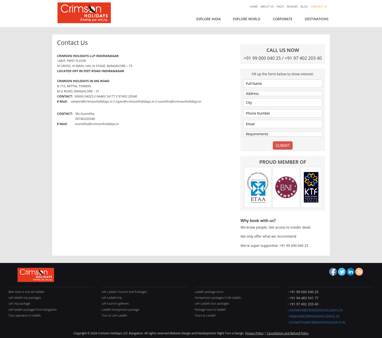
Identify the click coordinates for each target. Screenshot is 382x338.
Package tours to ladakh (210, 310)
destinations (316, 19)
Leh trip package (19, 303)
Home (254, 6)
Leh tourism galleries (115, 303)
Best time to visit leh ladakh (26, 292)
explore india (208, 19)
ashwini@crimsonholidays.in (316, 310)
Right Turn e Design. (231, 333)
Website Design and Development (193, 333)
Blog (304, 6)
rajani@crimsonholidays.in (314, 316)
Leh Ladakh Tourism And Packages (124, 292)
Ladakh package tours (209, 292)
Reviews (292, 6)
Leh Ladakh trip (112, 298)
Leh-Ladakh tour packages (212, 303)
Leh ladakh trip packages (25, 298)
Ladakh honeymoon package (120, 310)
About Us (267, 6)
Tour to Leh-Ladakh (114, 315)
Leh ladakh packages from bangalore (33, 310)
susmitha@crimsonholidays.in (317, 322)
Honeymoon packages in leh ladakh (218, 298)
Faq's (280, 6)
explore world (246, 19)
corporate (283, 19)
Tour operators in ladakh (25, 315)
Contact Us (319, 6)
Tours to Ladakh (205, 315)
